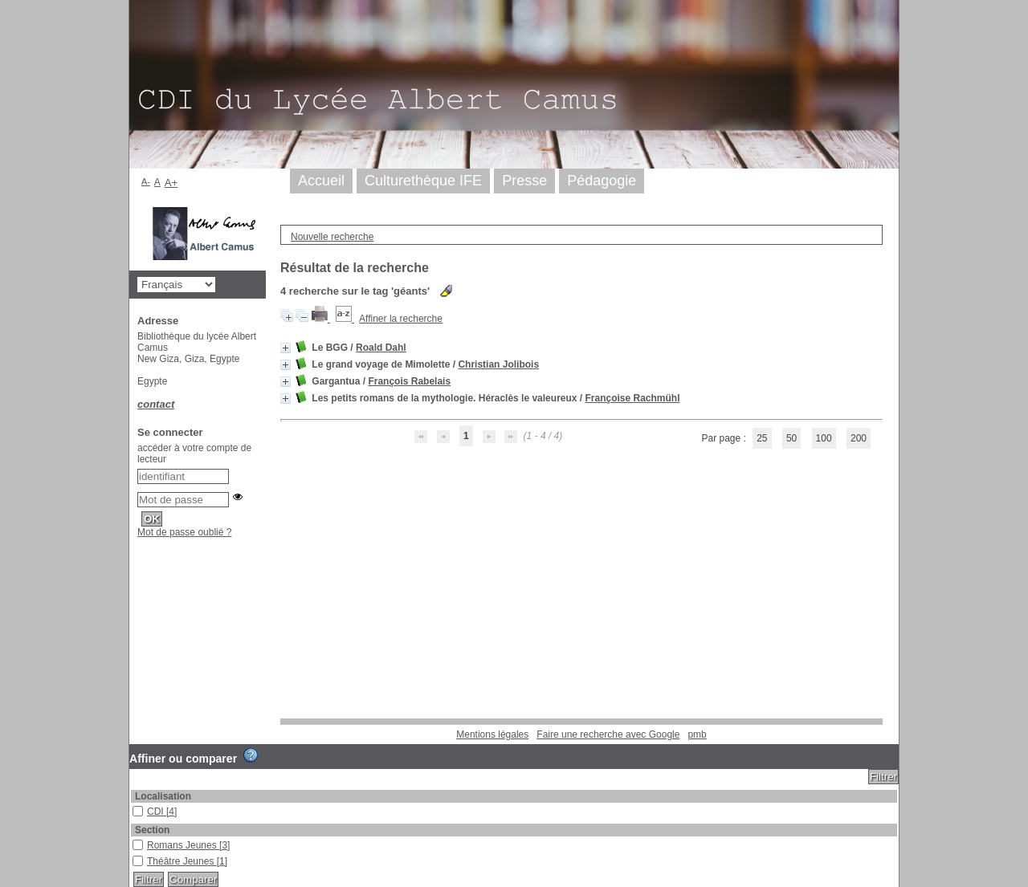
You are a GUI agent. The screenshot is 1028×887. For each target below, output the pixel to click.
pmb (696, 734)
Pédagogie (601, 181)
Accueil (321, 181)
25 (762, 438)
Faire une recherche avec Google (607, 734)
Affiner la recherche (401, 318)
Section (152, 830)
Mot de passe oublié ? (184, 532)
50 (791, 438)
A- (145, 181)
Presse (524, 181)
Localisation (163, 796)
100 (824, 438)
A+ (171, 183)
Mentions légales (492, 734)
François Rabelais (409, 381)
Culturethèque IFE (423, 181)
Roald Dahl (381, 347)
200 (859, 438)
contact (155, 404)
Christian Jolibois (498, 364)
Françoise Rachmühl (632, 398)
